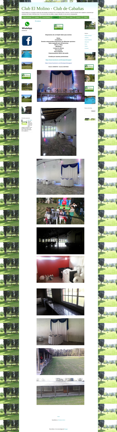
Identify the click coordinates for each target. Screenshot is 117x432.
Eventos (56, 17)
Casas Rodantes (46, 17)
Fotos (71, 17)
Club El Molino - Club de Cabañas (53, 8)
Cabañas (37, 17)
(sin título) (30, 120)
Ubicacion (63, 17)
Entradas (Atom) (61, 420)
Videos (85, 17)
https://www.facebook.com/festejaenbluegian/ (58, 60)
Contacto (78, 17)
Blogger (66, 429)
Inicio (58, 416)
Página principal (27, 17)
